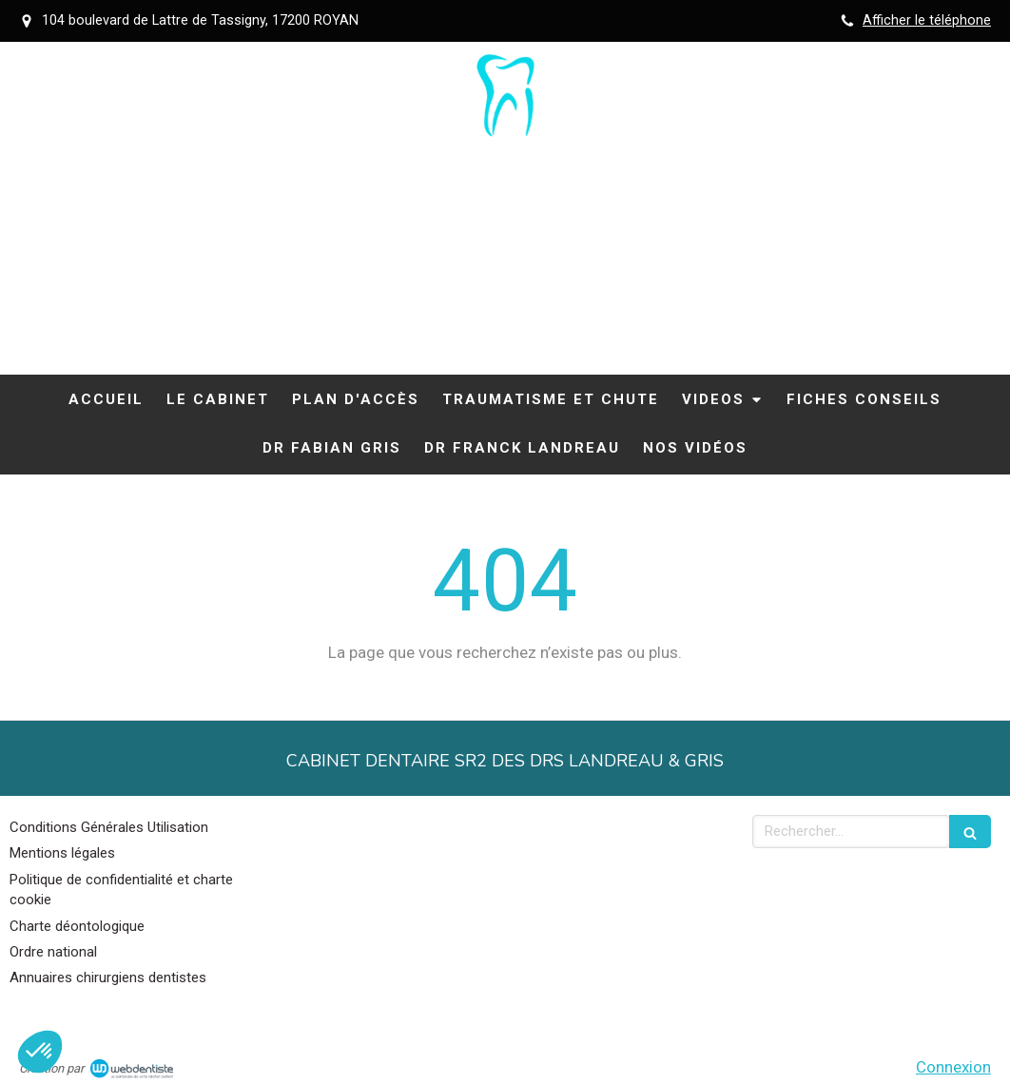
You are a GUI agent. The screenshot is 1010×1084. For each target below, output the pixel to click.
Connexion (953, 1066)
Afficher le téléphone (927, 20)
